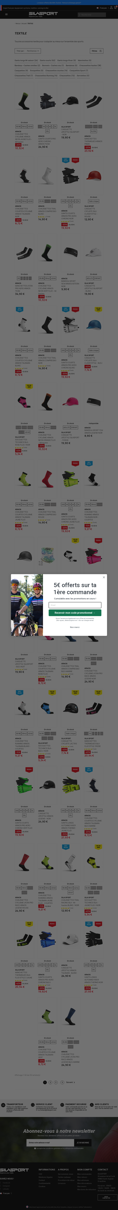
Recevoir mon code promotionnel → (75, 612)
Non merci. (75, 627)
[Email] (75, 605)
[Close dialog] (104, 577)
